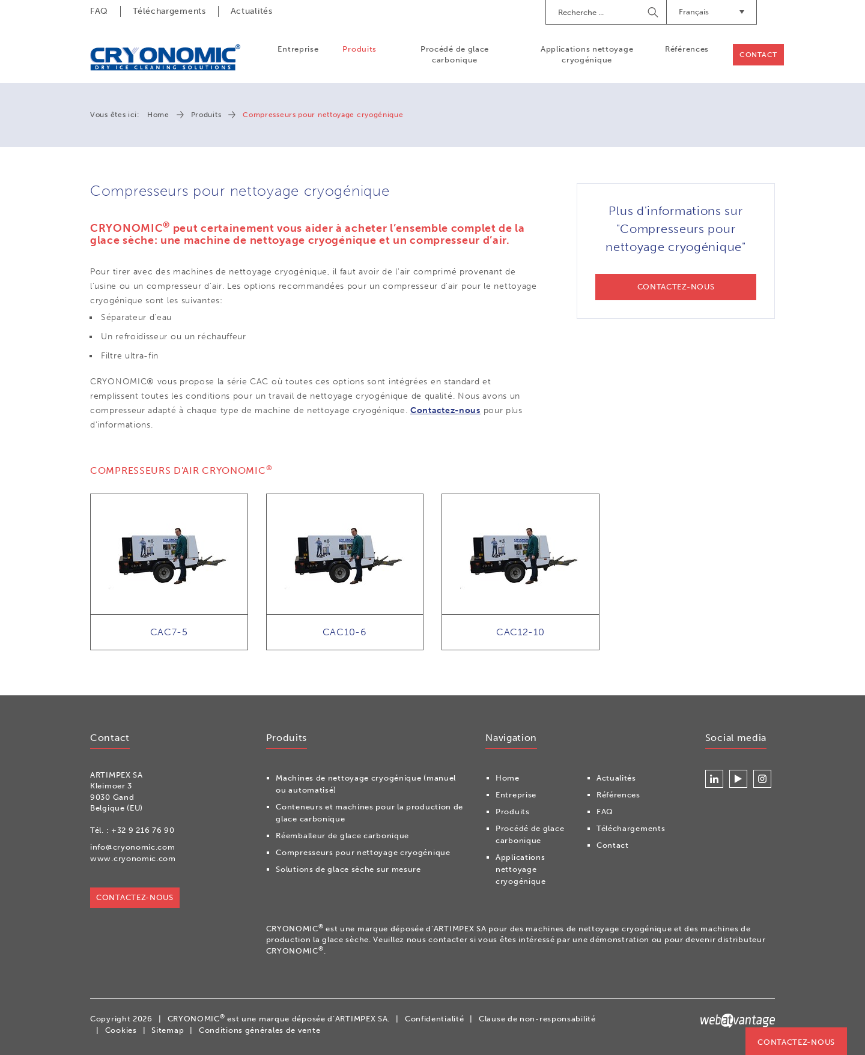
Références (687, 48)
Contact (758, 54)
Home (158, 114)
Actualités (252, 11)
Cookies (121, 1030)
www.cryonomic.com (133, 858)
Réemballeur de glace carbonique (342, 835)
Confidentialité (434, 1018)
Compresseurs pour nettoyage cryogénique (363, 852)
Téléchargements (169, 11)
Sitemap (167, 1030)
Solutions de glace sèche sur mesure (348, 869)
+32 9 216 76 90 (143, 830)
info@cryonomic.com (132, 846)
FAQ (99, 11)
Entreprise (298, 48)
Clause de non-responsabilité (537, 1018)
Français (711, 11)
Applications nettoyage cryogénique (587, 54)
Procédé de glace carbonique (454, 54)
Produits (359, 48)
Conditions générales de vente (259, 1030)
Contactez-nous (445, 410)
